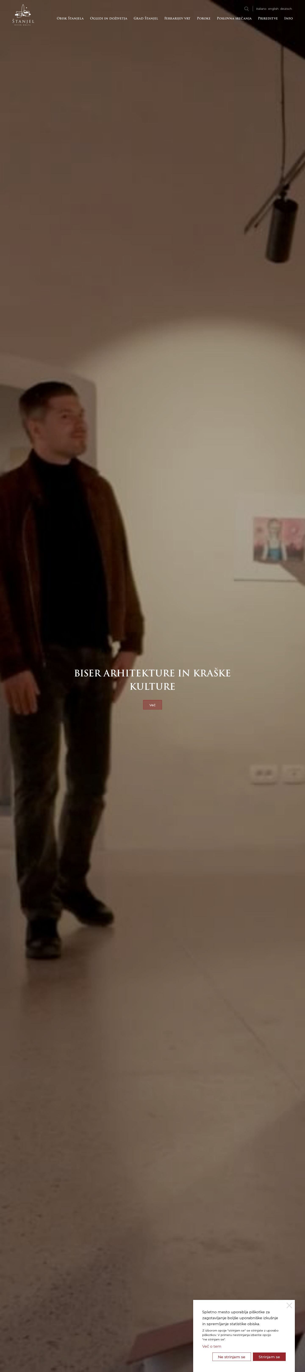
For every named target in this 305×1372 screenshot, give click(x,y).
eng (273, 8)
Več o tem (211, 1346)
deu (286, 8)
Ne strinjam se (231, 1357)
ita (261, 8)
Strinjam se (269, 1357)
